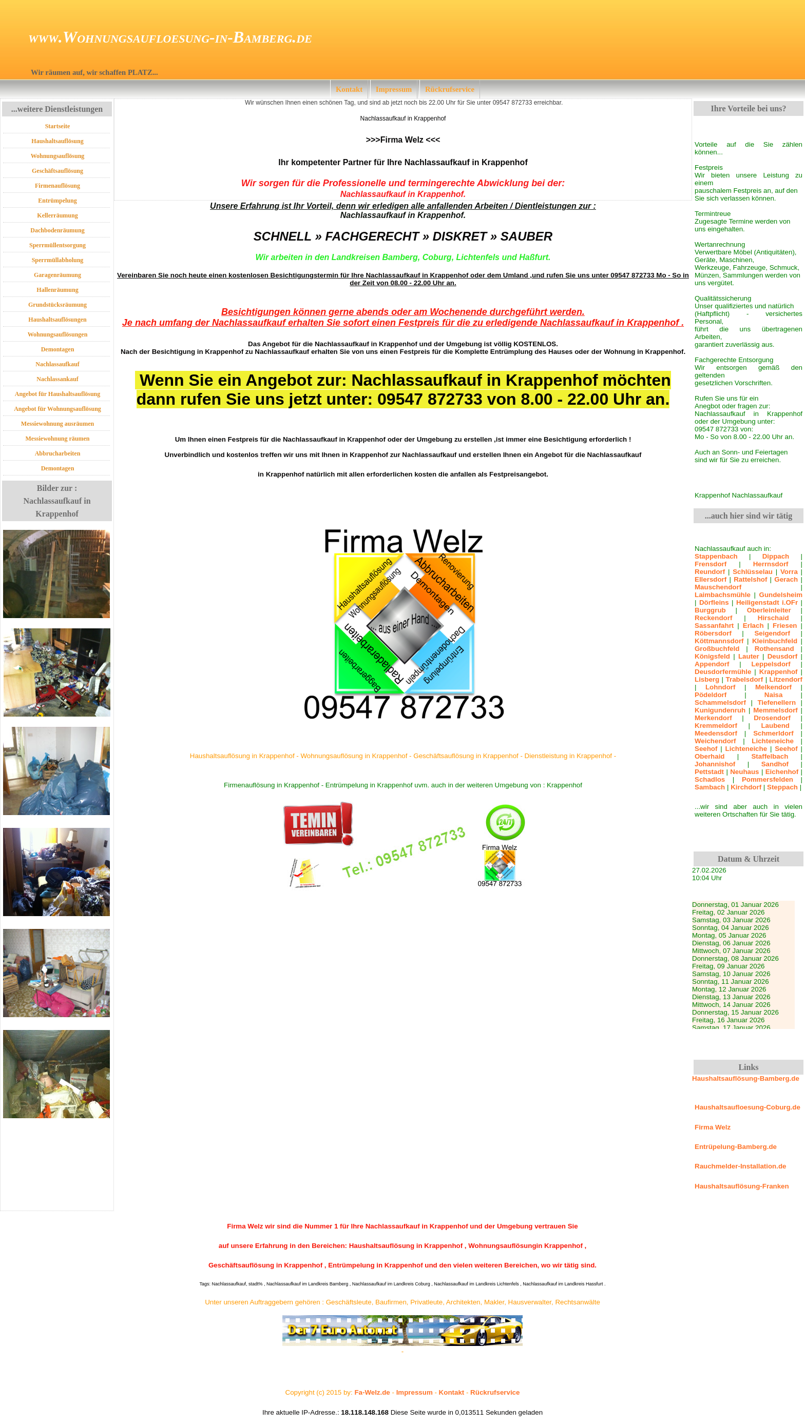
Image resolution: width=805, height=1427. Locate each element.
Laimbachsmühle (723, 595)
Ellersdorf (710, 579)
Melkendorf (773, 687)
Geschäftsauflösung (57, 170)
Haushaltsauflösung (57, 141)
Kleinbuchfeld (774, 641)
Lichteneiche (772, 741)
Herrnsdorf (771, 564)
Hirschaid (773, 618)
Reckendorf (713, 618)
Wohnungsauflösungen (58, 334)
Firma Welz (713, 1127)
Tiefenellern (776, 702)
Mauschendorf (718, 587)
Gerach (786, 579)
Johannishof (715, 764)
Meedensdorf (716, 733)
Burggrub (710, 610)
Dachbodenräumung (57, 230)
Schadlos (710, 779)
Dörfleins (714, 602)
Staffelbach (769, 756)
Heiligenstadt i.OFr (767, 602)
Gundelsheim (780, 595)
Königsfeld (712, 656)
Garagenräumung (57, 275)
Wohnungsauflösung (58, 156)
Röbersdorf (713, 633)
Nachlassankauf (57, 379)
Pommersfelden (767, 779)
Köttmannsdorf (719, 641)
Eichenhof (781, 772)
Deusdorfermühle (723, 672)
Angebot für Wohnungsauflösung (57, 408)
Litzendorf (786, 679)
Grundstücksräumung (57, 304)
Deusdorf (783, 656)
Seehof (706, 748)
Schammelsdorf (720, 702)
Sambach (710, 787)
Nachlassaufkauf (57, 364)
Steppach (782, 787)
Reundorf (710, 572)
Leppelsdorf (770, 664)
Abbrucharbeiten (58, 453)
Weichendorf (715, 741)
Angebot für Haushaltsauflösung (58, 394)
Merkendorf (713, 718)
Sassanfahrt (714, 625)
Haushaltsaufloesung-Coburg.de (747, 1107)
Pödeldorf (710, 695)
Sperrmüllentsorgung (57, 245)
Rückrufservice (449, 89)
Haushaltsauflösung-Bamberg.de (745, 1078)
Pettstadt (709, 772)
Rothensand (774, 648)
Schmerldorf (773, 733)
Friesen (785, 625)
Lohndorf (720, 687)
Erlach (753, 625)
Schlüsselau (753, 572)
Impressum (394, 89)
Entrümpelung (57, 200)
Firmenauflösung (57, 185)
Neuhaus (744, 772)
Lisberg (707, 679)
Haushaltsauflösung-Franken (742, 1186)
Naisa (773, 695)
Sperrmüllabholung (58, 260)
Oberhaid (710, 756)
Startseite (57, 126)
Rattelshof (750, 579)
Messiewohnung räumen (57, 438)
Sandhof (775, 764)
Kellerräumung (57, 215)
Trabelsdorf (744, 679)
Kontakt (349, 89)
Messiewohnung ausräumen (57, 423)
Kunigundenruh (720, 710)
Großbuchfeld (717, 648)
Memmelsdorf (775, 710)
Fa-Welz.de (372, 1392)
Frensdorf (710, 564)
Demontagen (57, 349)
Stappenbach (716, 556)
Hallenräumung (57, 289)
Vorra (789, 572)
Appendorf (712, 664)
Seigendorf (772, 633)
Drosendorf (772, 718)
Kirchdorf (746, 787)
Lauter (748, 656)
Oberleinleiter (769, 610)
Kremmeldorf (716, 725)
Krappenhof (778, 672)
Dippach (776, 556)
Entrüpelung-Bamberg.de (736, 1147)
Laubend (775, 725)
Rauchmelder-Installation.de (741, 1166)
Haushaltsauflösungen (57, 319)
